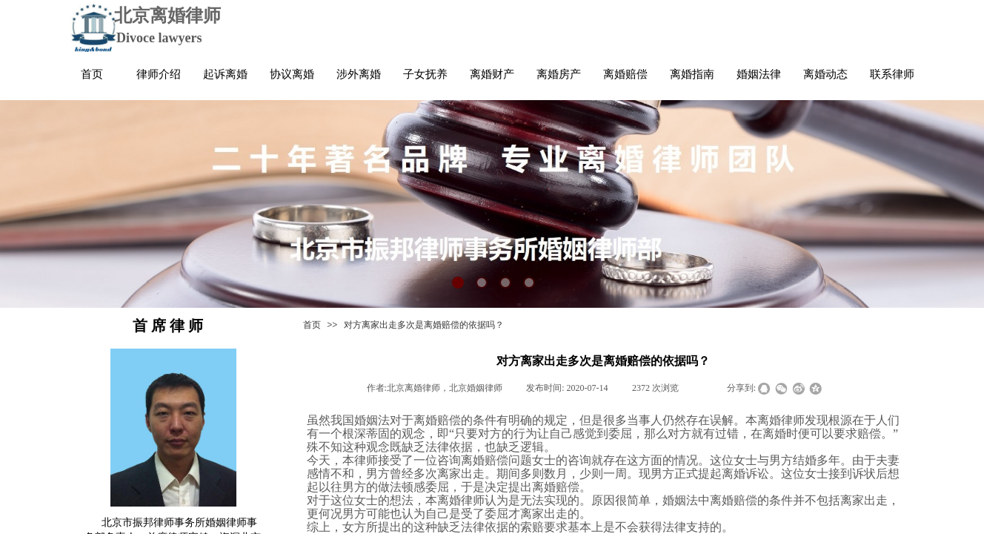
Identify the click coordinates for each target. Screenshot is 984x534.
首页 (312, 325)
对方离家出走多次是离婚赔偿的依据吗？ (424, 325)
